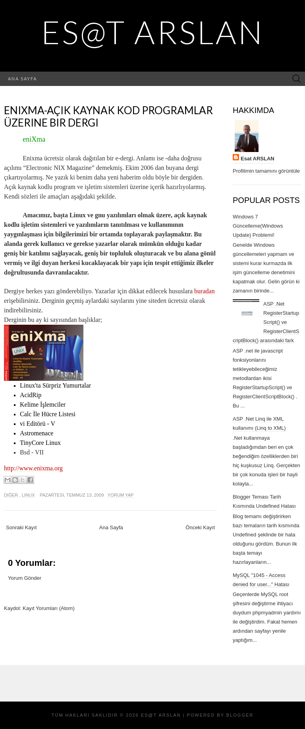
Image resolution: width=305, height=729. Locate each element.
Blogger (239, 715)
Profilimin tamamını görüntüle (266, 171)
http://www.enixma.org (33, 468)
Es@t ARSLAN (152, 32)
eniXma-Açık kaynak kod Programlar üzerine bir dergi (108, 116)
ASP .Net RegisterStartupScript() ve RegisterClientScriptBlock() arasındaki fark (266, 322)
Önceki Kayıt (200, 527)
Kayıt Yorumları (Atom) (49, 608)
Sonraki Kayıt (21, 527)
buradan (204, 291)
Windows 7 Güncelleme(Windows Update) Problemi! (258, 226)
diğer (11, 495)
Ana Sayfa (22, 78)
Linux (28, 495)
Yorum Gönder (24, 578)
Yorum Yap (121, 495)
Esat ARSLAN (257, 159)
